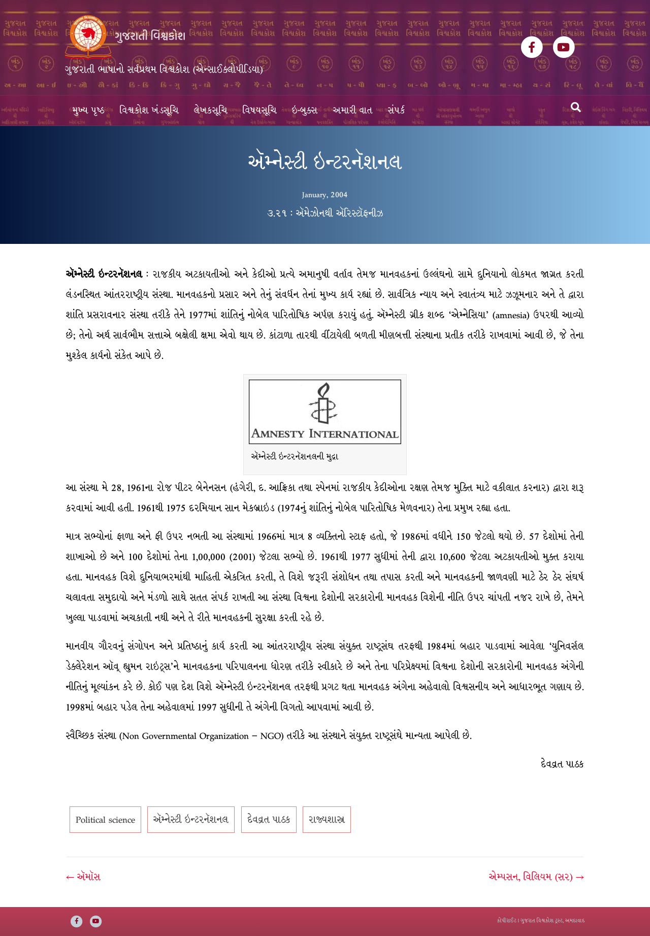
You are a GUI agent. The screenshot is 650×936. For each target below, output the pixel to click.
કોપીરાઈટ (506, 920)
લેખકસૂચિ (211, 110)
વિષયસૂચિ (260, 110)
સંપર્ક (396, 110)
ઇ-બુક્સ (305, 110)
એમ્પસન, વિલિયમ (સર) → (536, 874)
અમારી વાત (353, 110)
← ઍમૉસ (83, 874)
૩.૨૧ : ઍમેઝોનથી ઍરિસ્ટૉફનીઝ (325, 213)
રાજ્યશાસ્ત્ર (327, 816)
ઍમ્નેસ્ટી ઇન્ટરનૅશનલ (191, 816)
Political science (105, 816)
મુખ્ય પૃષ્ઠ (89, 110)
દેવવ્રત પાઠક (268, 816)
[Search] (576, 107)
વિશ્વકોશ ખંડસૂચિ (149, 110)
